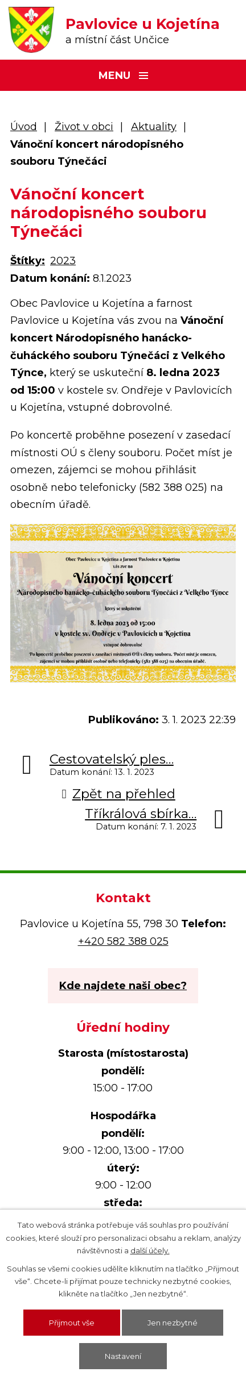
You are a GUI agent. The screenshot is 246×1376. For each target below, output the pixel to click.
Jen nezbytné (172, 1322)
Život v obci (84, 126)
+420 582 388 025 (123, 941)
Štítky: (27, 261)
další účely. (150, 1250)
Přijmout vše (72, 1322)
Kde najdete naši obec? (123, 985)
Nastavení (123, 1356)
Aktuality (154, 126)
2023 (63, 261)
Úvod (23, 126)
